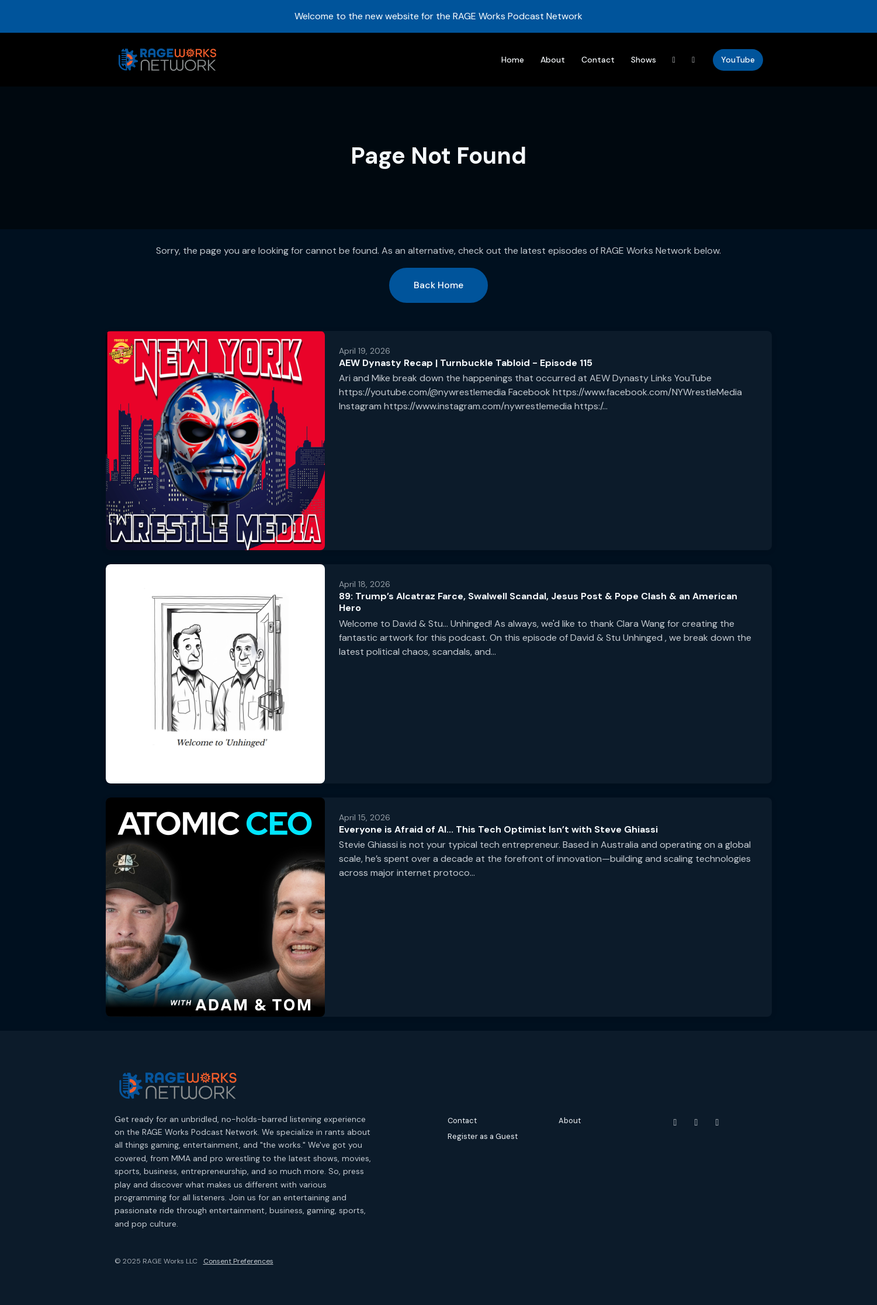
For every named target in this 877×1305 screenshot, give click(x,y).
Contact (598, 59)
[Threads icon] (717, 1123)
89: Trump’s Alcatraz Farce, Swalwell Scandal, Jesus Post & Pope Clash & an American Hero (538, 602)
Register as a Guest (483, 1136)
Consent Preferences (238, 1261)
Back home (438, 285)
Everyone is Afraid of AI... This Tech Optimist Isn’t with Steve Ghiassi (498, 829)
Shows (643, 59)
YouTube (738, 59)
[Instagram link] (693, 60)
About (552, 59)
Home (512, 59)
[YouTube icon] (675, 1123)
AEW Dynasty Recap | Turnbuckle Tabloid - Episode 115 (465, 363)
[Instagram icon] (696, 1123)
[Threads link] (674, 60)
